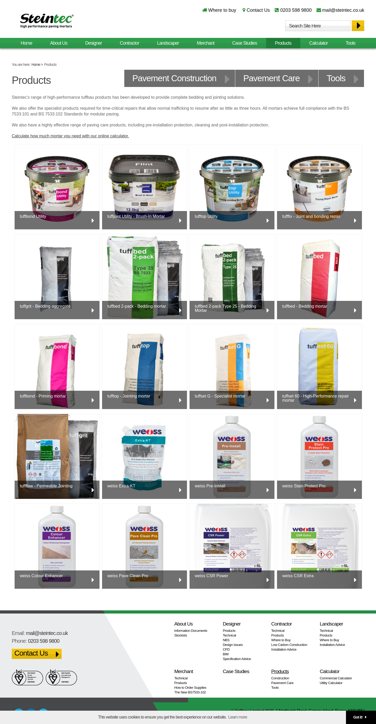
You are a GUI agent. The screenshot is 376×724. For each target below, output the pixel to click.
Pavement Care (271, 78)
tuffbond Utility (33, 216)
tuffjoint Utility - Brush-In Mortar (136, 216)
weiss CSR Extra (298, 576)
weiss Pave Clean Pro (127, 576)
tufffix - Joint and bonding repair (311, 216)
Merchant (205, 43)
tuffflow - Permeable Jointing (46, 486)
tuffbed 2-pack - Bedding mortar (136, 306)
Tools (350, 43)
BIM (225, 654)
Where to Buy (281, 640)
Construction (280, 678)
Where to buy (222, 10)
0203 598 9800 (296, 10)
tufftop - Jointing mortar (128, 396)
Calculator (318, 43)
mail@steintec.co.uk (343, 10)
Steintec (47, 22)
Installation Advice (284, 649)
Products (283, 43)
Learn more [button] (237, 717)
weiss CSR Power (211, 576)
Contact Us (258, 10)
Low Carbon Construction (289, 644)
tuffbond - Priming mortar (43, 396)
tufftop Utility (206, 216)
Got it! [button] (357, 717)
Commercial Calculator (336, 678)
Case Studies (244, 43)
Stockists (180, 635)
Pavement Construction (174, 78)
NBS (226, 640)
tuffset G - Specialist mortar (220, 396)
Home (36, 64)
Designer (93, 43)
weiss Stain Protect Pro (303, 486)
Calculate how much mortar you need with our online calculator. (70, 136)
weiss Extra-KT (121, 486)
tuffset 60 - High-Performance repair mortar (315, 398)
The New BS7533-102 (190, 692)
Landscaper (168, 43)
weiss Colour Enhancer (41, 576)
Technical (229, 635)
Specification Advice (237, 659)
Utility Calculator (331, 683)
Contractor (129, 43)
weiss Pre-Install (210, 486)
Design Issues (233, 644)
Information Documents (190, 630)
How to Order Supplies (190, 687)
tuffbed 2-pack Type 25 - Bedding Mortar (225, 308)
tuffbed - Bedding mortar (304, 306)
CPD (226, 649)
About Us (58, 43)
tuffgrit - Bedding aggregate (45, 306)
